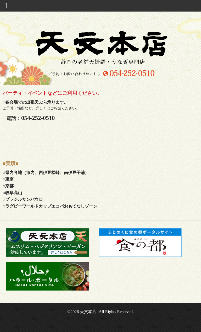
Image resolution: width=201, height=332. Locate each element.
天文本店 (88, 311)
